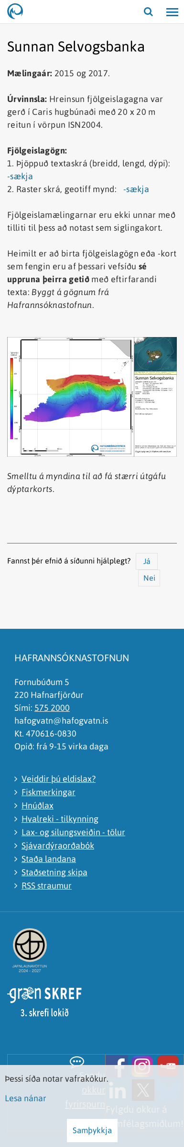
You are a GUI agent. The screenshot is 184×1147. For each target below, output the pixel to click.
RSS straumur (47, 886)
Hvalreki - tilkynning (60, 819)
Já (147, 561)
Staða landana (49, 859)
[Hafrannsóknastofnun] (19, 12)
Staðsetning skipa (54, 872)
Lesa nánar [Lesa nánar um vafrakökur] (25, 1098)
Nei (149, 578)
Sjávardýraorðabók (58, 845)
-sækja (20, 176)
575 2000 (52, 708)
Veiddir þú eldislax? (59, 779)
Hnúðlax (38, 805)
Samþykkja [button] (92, 1130)
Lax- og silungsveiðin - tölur (73, 832)
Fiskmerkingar (49, 792)
